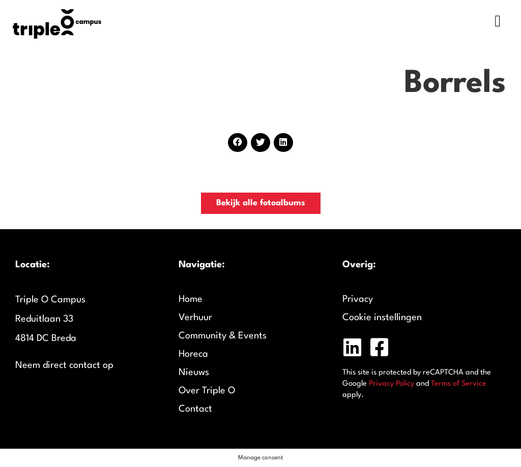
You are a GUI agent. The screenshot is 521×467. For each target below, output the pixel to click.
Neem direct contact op (64, 365)
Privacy (357, 299)
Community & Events (223, 335)
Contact (195, 409)
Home (190, 299)
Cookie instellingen (382, 317)
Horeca (193, 354)
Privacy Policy (391, 384)
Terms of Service (458, 384)
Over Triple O (207, 390)
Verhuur (195, 317)
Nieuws (194, 372)
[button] (237, 142)
